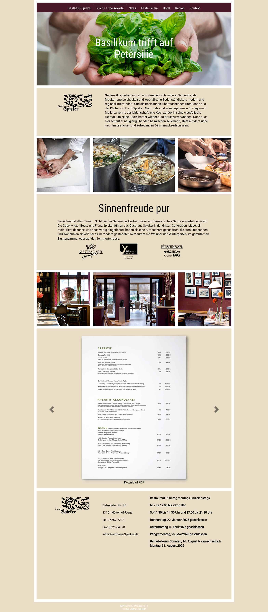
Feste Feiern (149, 8)
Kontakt (195, 8)
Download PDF (134, 482)
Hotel (166, 8)
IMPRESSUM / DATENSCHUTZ (134, 606)
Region (180, 8)
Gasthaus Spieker (79, 8)
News (132, 8)
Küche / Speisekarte (110, 8)
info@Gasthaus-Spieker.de (120, 534)
